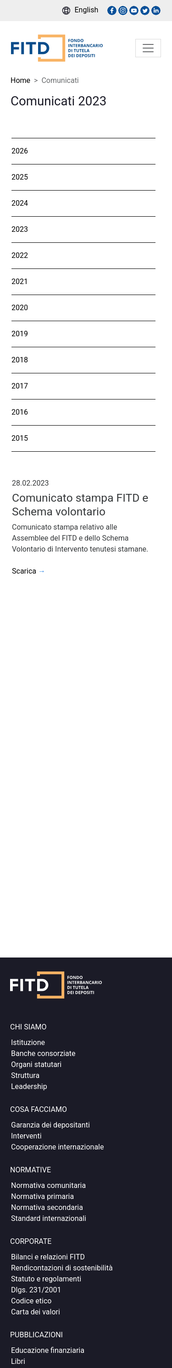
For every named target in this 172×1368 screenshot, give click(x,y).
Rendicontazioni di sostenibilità (62, 1268)
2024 (19, 203)
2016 (19, 412)
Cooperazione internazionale (57, 1147)
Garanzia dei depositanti (50, 1125)
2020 (19, 307)
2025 (19, 177)
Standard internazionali (48, 1218)
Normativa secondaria (47, 1207)
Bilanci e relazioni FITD (48, 1257)
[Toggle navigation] (148, 48)
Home (20, 80)
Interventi (26, 1136)
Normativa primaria (42, 1196)
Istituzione (28, 1042)
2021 (19, 281)
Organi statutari (36, 1064)
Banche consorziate (43, 1053)
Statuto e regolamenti (46, 1279)
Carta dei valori (35, 1312)
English (87, 9)
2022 (19, 255)
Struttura (25, 1075)
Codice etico (31, 1301)
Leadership (29, 1086)
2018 (19, 360)
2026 (19, 151)
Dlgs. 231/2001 (36, 1290)
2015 (19, 438)
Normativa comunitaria (48, 1185)
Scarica (28, 571)
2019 (19, 333)
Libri (18, 1361)
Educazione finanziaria (47, 1350)
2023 (19, 229)
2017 (19, 386)
